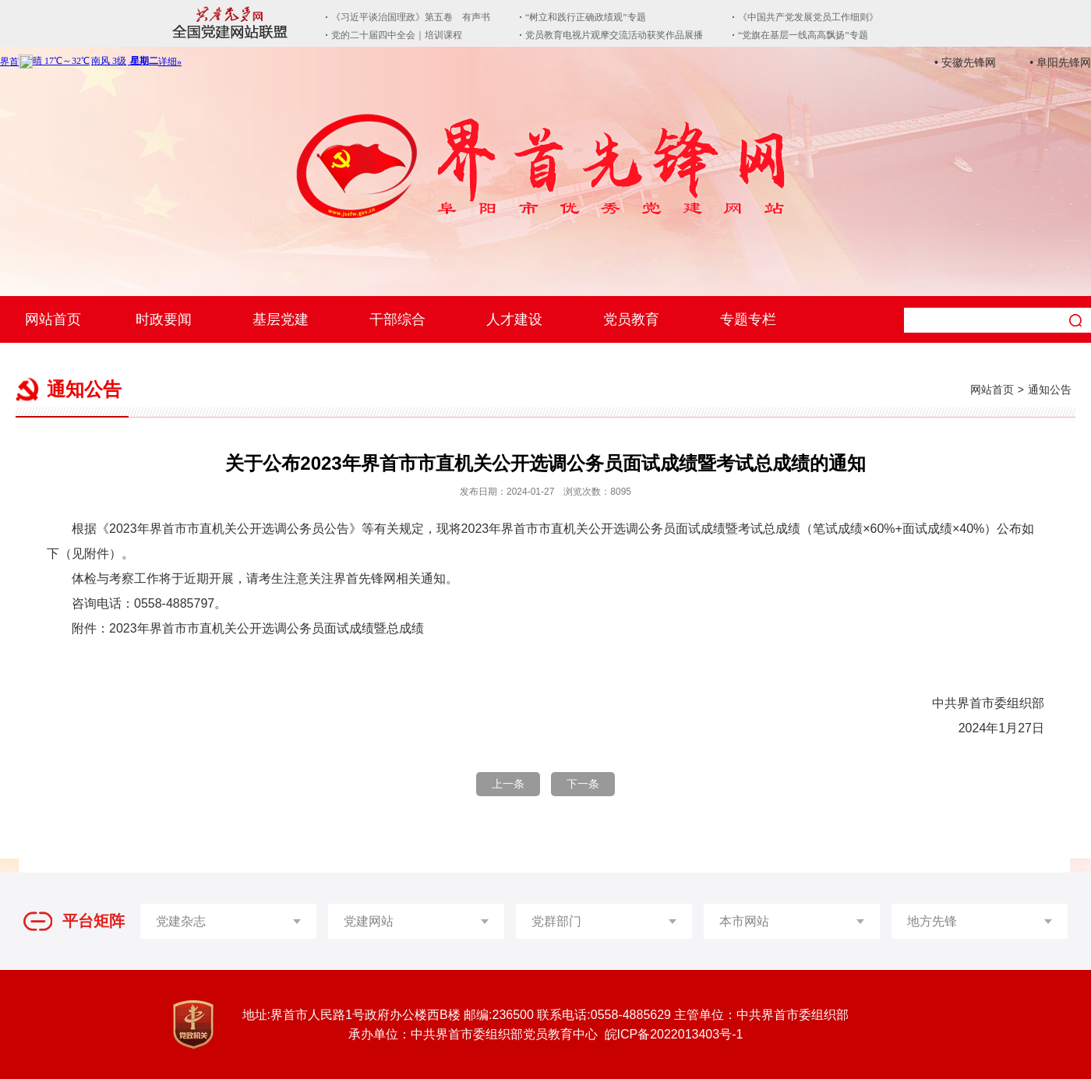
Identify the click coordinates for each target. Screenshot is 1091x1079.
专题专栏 (748, 319)
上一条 (508, 784)
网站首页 (53, 319)
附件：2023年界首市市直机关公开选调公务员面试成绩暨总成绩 (248, 628)
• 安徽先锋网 (965, 62)
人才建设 (514, 319)
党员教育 (631, 319)
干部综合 (397, 319)
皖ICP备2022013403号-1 (674, 1034)
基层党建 (280, 319)
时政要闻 (164, 319)
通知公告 (1050, 389)
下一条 (583, 784)
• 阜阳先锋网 (1060, 62)
